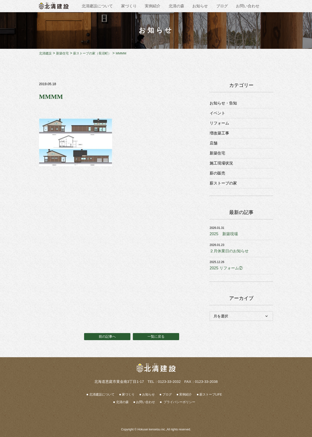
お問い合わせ (247, 6)
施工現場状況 (221, 163)
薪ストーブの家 (223, 183)
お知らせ (200, 6)
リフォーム (219, 123)
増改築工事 (219, 133)
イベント (217, 113)
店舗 (213, 143)
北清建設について (97, 6)
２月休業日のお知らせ (229, 251)
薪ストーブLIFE (210, 394)
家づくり (129, 6)
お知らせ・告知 (223, 103)
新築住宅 (217, 153)
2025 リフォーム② (226, 268)
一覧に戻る (156, 336)
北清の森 (176, 6)
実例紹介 (152, 6)
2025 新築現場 (224, 234)
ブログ (222, 6)
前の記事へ (107, 336)
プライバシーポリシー (179, 402)
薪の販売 (217, 173)
